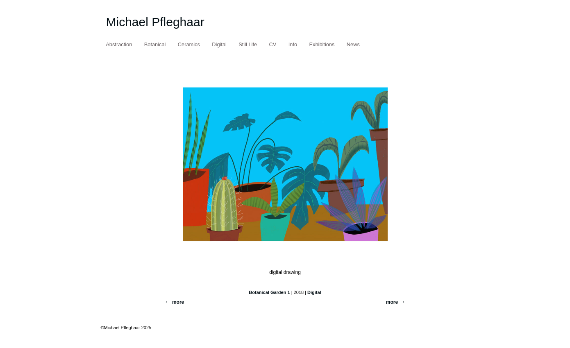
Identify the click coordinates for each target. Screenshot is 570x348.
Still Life (247, 44)
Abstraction (119, 44)
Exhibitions (322, 44)
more (392, 302)
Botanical (155, 44)
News (353, 44)
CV (273, 44)
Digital (219, 44)
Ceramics (189, 44)
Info (292, 44)
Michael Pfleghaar (155, 22)
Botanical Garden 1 (269, 292)
